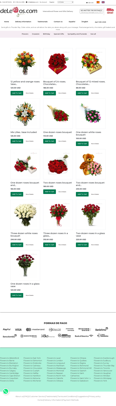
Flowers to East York (32, 358)
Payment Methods (71, 400)
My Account (43, 2)
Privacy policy (95, 396)
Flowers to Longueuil (56, 363)
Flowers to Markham (55, 366)
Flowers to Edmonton (33, 361)
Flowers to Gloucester (33, 368)
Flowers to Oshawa (55, 381)
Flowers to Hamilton (32, 376)
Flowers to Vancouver (103, 371)
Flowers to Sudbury (102, 361)
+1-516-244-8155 (18, 2)
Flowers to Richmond (79, 366)
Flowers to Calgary (8, 371)
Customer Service (37, 396)
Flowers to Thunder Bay (104, 366)
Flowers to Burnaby (8, 368)
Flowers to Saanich (78, 371)
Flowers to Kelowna (32, 378)
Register (51, 2)
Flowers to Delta (7, 381)
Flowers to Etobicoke (32, 363)
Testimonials (43, 22)
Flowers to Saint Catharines (77, 374)
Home (6, 22)
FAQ (26, 396)
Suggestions (82, 396)
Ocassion (35, 34)
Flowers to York (100, 381)
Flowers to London (55, 361)
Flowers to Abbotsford (9, 358)
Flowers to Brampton (9, 363)
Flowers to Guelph (31, 371)
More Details (30, 93)
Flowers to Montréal (55, 371)
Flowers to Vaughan (102, 373)
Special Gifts (59, 34)
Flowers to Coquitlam (9, 378)
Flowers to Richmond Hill (81, 368)
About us (19, 396)
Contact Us (58, 22)
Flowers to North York (56, 376)
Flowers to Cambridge (9, 373)
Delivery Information (23, 22)
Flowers (25, 34)
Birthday (46, 34)
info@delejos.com (32, 2)
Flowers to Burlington (9, 366)
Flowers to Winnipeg (102, 378)
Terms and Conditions (67, 396)
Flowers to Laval (54, 358)
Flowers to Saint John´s (80, 378)
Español (72, 22)
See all (93, 34)
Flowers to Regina (78, 363)
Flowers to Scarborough (104, 358)
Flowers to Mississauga (56, 368)
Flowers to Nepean (55, 373)
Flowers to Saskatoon (79, 381)
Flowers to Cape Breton (10, 376)
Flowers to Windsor (102, 376)
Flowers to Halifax (31, 373)
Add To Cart (17, 93)
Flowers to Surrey (101, 363)
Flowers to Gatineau (32, 366)
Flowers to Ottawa (78, 358)
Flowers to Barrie (7, 361)
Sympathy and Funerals (77, 34)
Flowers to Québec (78, 361)
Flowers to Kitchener (32, 381)
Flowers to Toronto (102, 368)
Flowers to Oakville (55, 378)
